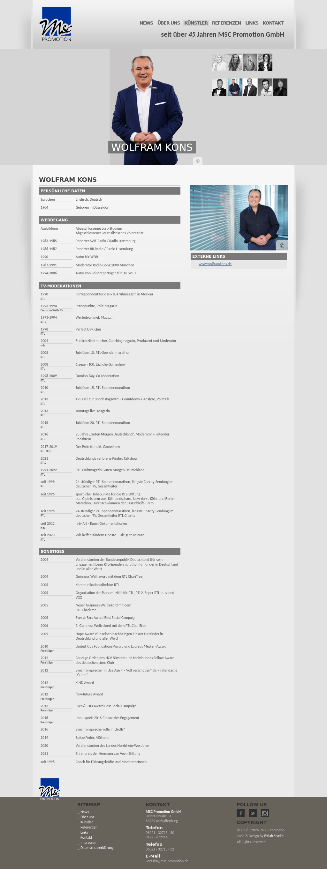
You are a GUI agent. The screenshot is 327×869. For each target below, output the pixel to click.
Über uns (87, 817)
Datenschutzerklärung (97, 847)
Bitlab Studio (274, 836)
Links (84, 832)
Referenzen (88, 827)
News (84, 812)
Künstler (86, 822)
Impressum (88, 842)
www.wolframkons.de (215, 264)
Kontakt (86, 837)
